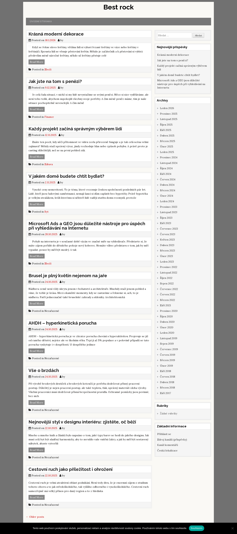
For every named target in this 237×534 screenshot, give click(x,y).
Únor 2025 (166, 146)
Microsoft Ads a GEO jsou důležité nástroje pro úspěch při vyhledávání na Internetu (87, 226)
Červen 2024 (167, 179)
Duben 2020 (167, 321)
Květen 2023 (167, 239)
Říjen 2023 (166, 217)
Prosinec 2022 (168, 267)
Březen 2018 (167, 387)
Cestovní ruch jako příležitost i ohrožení (71, 469)
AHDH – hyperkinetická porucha (62, 323)
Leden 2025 (167, 152)
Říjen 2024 (166, 168)
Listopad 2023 (168, 212)
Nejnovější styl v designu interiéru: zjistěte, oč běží (82, 422)
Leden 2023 (167, 261)
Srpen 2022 (167, 283)
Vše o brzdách (44, 370)
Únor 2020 (166, 327)
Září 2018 (165, 371)
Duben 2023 (167, 245)
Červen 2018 (167, 376)
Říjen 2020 (166, 316)
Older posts (35, 516)
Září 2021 (165, 305)
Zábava (48, 164)
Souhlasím (197, 528)
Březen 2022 (167, 300)
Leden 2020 (167, 332)
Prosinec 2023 (168, 206)
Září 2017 (165, 393)
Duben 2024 (167, 184)
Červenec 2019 (169, 349)
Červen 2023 (167, 234)
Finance (49, 117)
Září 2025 (165, 130)
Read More (37, 62)
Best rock (118, 7)
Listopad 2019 (168, 338)
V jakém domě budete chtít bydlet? (66, 176)
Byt (46, 211)
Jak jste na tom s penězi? (55, 81)
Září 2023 (165, 223)
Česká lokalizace (167, 450)
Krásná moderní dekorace (56, 34)
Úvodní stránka (41, 21)
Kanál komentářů (167, 445)
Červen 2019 (167, 354)
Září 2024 (165, 174)
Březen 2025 (167, 141)
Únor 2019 (166, 365)
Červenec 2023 (169, 228)
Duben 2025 (167, 135)
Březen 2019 (167, 360)
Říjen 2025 (166, 124)
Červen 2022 (167, 294)
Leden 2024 (167, 201)
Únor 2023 (166, 256)
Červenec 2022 (169, 289)
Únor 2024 (166, 195)
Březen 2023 (167, 250)
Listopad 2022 (168, 272)
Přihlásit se (164, 434)
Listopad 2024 (168, 163)
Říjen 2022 (166, 278)
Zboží (47, 69)
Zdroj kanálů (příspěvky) (172, 439)
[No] (232, 528)
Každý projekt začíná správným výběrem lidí (75, 128)
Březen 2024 (167, 190)
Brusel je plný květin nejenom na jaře (68, 275)
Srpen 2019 (167, 343)
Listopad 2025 (168, 119)
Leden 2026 (167, 108)
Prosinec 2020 (169, 311)
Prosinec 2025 (168, 113)
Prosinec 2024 (168, 157)
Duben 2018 (167, 382)
